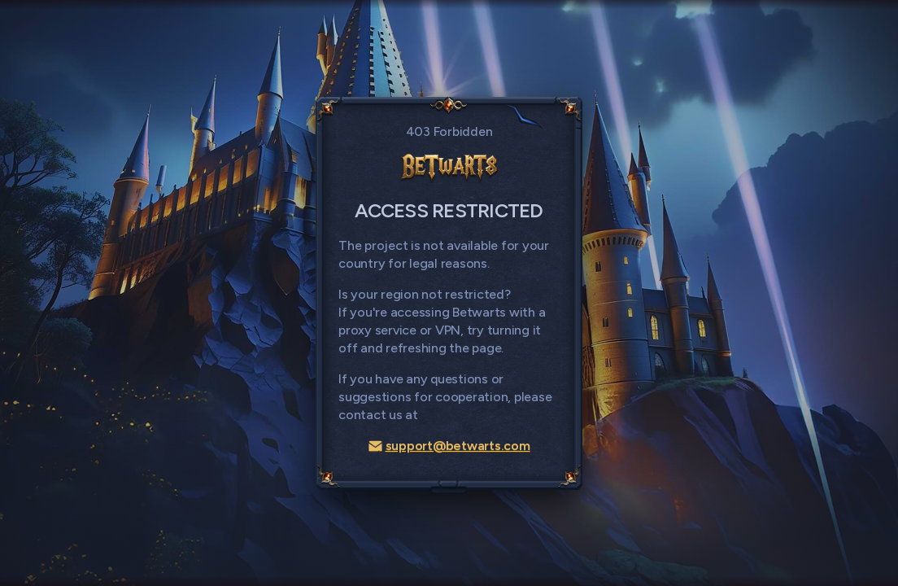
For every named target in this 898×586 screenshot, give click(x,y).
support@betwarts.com (449, 445)
